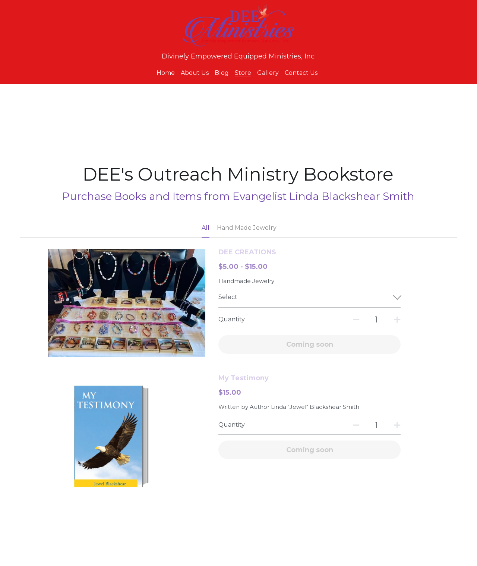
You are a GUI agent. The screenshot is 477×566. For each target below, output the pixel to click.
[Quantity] (376, 320)
